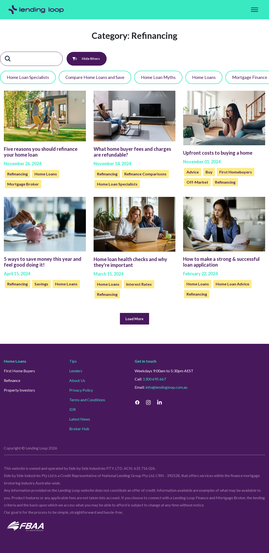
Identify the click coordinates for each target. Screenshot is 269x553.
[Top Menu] (254, 9)
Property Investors (19, 390)
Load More (134, 318)
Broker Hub (79, 428)
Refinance (12, 380)
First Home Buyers (19, 370)
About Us (77, 380)
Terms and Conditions (87, 399)
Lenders (75, 370)
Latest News (79, 419)
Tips (73, 361)
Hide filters (87, 59)
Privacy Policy (81, 390)
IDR (72, 409)
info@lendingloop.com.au (166, 387)
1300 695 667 (154, 379)
